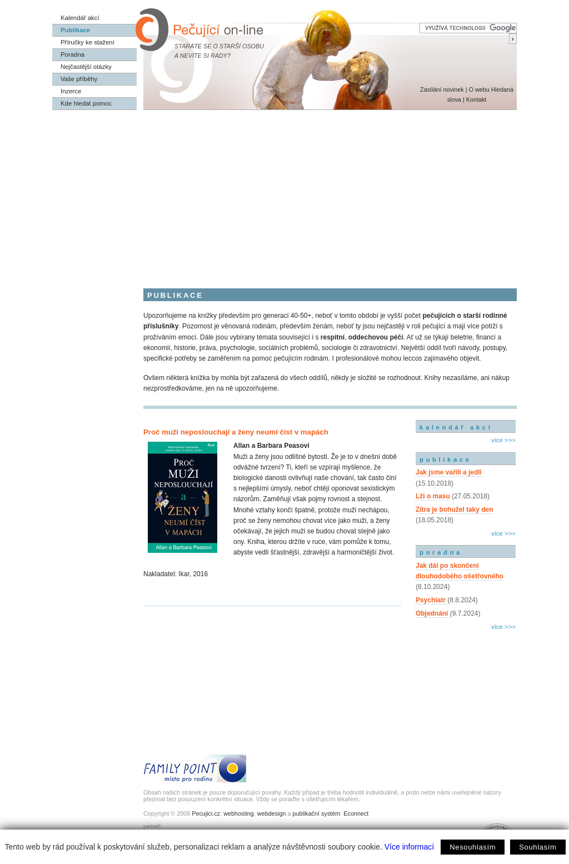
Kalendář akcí (80, 17)
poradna (441, 552)
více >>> (503, 440)
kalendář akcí (456, 427)
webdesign (271, 813)
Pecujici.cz (206, 813)
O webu (478, 89)
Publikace (75, 30)
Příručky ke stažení (87, 42)
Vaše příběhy (79, 79)
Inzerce (71, 91)
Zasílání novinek (442, 89)
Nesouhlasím (473, 847)
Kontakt (476, 99)
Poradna (72, 54)
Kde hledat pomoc (86, 103)
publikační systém (316, 813)
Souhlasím (537, 847)
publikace (446, 459)
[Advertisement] (284, 193)
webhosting (238, 813)
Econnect (355, 813)
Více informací (409, 846)
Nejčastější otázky (86, 66)
